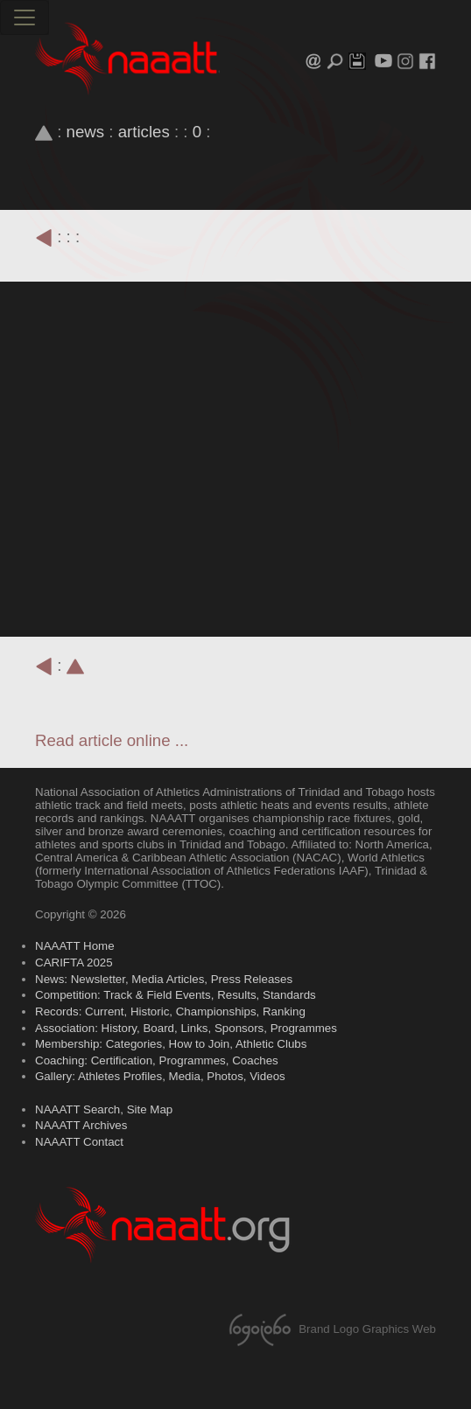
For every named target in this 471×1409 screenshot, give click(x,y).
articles (144, 131)
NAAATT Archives (81, 1125)
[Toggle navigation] (24, 17)
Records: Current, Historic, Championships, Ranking (170, 1011)
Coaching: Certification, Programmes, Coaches (156, 1060)
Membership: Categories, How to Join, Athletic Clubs (170, 1043)
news (86, 131)
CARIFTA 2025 (74, 962)
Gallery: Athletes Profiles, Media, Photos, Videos (160, 1076)
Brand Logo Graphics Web (330, 1329)
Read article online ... (111, 740)
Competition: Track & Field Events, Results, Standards (175, 994)
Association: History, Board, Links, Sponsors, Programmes (186, 1028)
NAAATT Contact (79, 1141)
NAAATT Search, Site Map (103, 1109)
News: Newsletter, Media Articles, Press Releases (163, 979)
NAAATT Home (75, 945)
